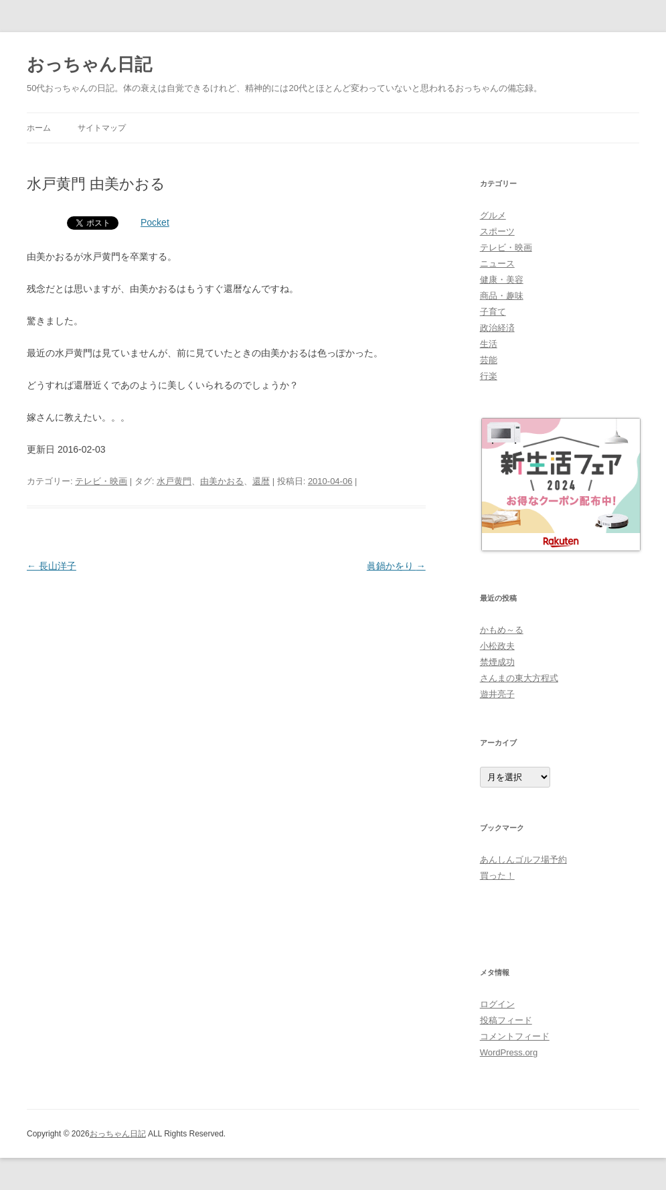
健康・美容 (501, 280)
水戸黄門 (174, 481)
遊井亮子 (497, 694)
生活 (488, 344)
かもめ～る (501, 630)
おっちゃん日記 (89, 64)
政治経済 (497, 328)
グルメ (493, 215)
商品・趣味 (501, 296)
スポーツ (497, 231)
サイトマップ (102, 128)
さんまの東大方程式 (519, 678)
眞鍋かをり (396, 566)
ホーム (39, 128)
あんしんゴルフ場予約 (523, 859)
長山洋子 (51, 566)
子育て (493, 312)
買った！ (497, 876)
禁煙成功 (497, 662)
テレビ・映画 (101, 481)
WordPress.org (508, 1052)
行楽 (488, 376)
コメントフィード (515, 1036)
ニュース (497, 263)
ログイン (497, 1004)
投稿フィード (506, 1020)
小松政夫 (497, 646)
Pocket (155, 222)
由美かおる (222, 481)
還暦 (261, 481)
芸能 (488, 360)
